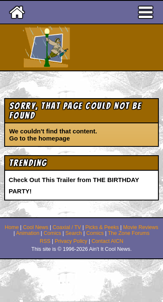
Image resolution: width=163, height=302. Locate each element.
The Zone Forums (128, 233)
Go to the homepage (39, 138)
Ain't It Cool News (96, 47)
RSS (45, 241)
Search (73, 233)
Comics (52, 233)
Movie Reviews (140, 227)
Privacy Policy (71, 241)
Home (11, 227)
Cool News (35, 227)
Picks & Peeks (102, 227)
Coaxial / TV (66, 227)
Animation (27, 233)
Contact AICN (108, 241)
